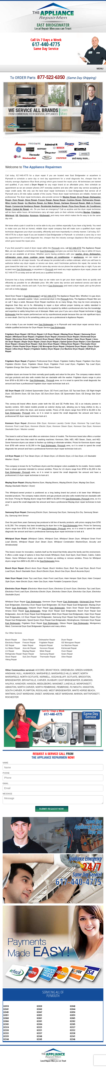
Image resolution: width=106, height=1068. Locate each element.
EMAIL (5, 783)
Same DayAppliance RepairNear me (88, 827)
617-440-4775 (46, 44)
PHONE (6, 773)
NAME (5, 763)
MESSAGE (7, 794)
